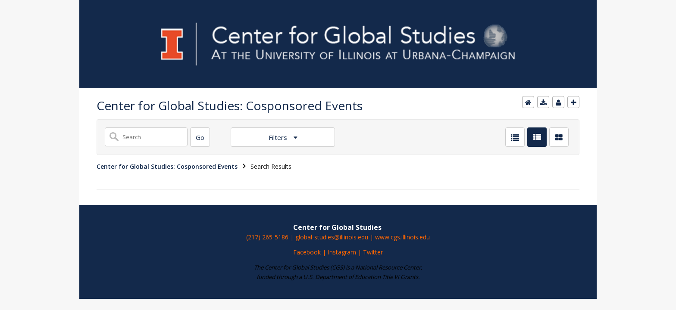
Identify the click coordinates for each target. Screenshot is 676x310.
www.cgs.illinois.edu (402, 237)
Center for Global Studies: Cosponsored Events (167, 166)
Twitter (373, 252)
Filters (279, 137)
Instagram (343, 252)
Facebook (307, 252)
